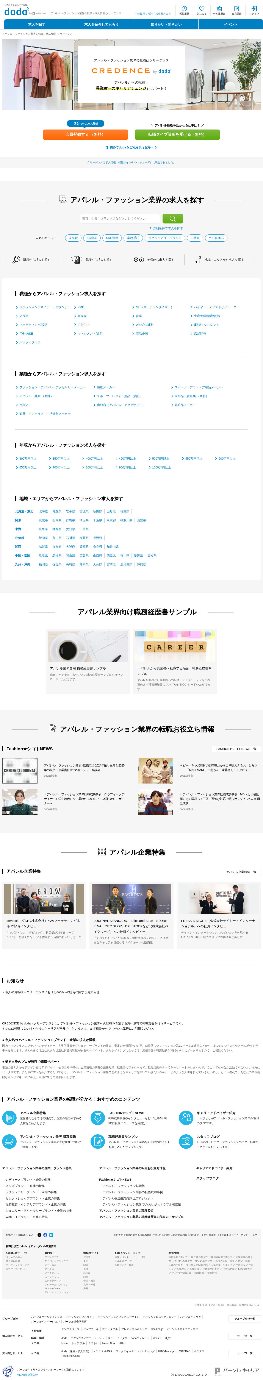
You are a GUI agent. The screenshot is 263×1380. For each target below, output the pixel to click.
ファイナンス (52, 1271)
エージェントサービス (18, 1263)
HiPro (122, 1341)
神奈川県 (126, 519)
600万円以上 (227, 458)
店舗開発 (200, 333)
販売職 (82, 315)
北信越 (19, 537)
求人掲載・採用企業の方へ (241, 1303)
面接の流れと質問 (224, 1259)
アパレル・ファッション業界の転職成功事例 (133, 1191)
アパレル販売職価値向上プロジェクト (128, 1197)
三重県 (84, 528)
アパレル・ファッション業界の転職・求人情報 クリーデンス (37, 33)
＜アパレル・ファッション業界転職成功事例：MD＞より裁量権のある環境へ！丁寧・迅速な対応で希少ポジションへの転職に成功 (220, 798)
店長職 (23, 315)
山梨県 (141, 519)
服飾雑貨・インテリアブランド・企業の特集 (36, 1203)
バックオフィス (30, 342)
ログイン (254, 13)
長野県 (97, 537)
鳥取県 (43, 555)
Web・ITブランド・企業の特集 (27, 1215)
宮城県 (84, 511)
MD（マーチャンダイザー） (155, 307)
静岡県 (56, 528)
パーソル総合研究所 (74, 1319)
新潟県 (43, 537)
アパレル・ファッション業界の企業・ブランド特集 (39, 1167)
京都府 (56, 546)
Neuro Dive (108, 1341)
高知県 (152, 555)
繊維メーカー (106, 387)
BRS (110, 1336)
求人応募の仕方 (203, 1259)
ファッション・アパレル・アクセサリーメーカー (52, 387)
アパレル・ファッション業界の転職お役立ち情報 (134, 1167)
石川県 (70, 537)
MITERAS (184, 1349)
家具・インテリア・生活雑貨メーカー (45, 413)
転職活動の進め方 (178, 1255)
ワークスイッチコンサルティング (135, 1349)
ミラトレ (93, 1341)
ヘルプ (253, 1233)
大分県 (97, 564)
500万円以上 (160, 458)
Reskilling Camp (70, 1354)
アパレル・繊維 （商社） (36, 395)
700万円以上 (61, 467)
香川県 (124, 555)
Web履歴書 (219, 13)
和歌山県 (113, 546)
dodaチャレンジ (140, 1336)
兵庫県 (84, 546)
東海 (18, 528)
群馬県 (70, 519)
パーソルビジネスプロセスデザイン (118, 1315)
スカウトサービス (15, 1267)
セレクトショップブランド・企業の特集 (33, 1197)
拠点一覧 (215, 1303)
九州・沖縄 (22, 564)
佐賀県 (56, 564)
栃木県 (56, 519)
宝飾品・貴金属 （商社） (192, 395)
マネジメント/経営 (90, 333)
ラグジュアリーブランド (165, 237)
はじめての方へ (14, 1255)
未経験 (73, 237)
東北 (85, 1259)
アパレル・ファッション (58, 1290)
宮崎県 (111, 564)
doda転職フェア (123, 1259)
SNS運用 (112, 237)
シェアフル (78, 1341)
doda (64, 1336)
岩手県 (70, 511)
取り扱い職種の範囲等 (175, 1233)
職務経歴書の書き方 (221, 1255)
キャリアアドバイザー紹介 (215, 1167)
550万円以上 (193, 458)
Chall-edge (157, 1327)
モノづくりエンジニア (56, 1259)
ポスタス (199, 1349)
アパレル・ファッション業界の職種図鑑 (126, 1209)
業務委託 (133, 237)
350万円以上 (61, 458)
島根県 (56, 555)
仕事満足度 (229, 1267)
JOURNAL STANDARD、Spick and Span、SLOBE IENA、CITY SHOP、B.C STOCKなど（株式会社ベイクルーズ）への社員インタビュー (131, 926)
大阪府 (70, 546)
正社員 (195, 237)
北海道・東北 (24, 511)
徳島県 (111, 555)
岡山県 (70, 555)
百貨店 (23, 404)
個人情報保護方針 (27, 1373)
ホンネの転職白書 (181, 1271)
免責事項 (226, 1233)
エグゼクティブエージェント (87, 1336)
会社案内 (199, 1303)
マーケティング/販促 (33, 324)
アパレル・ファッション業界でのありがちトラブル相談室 (142, 1203)
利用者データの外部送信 (202, 1233)
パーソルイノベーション (45, 1319)
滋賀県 (43, 546)
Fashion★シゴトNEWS (115, 1179)
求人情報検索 (13, 1259)
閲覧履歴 (184, 13)
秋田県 (97, 511)
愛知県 (70, 528)
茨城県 (43, 519)
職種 (37, 260)
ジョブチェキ (91, 1327)
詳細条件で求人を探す (168, 228)
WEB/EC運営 (145, 324)
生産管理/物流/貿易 (207, 315)
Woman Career (53, 1287)
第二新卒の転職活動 (197, 1263)
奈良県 (97, 546)
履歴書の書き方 (199, 1255)
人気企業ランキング (221, 1263)
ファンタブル (110, 1327)
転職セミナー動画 (124, 1263)
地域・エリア (229, 260)
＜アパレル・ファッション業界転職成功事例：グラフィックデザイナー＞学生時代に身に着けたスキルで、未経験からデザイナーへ (84, 798)
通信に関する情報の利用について (143, 1233)
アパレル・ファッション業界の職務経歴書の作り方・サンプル (141, 1215)
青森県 (56, 511)
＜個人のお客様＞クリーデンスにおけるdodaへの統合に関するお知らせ (50, 992)
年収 (164, 260)
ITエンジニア (52, 1255)
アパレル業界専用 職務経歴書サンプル (78, 668)
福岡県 (43, 564)
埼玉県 (84, 519)
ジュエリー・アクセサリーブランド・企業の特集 (39, 1209)
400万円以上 (94, 458)
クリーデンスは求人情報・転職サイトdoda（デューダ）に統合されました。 (131, 162)
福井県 (84, 537)
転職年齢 (194, 1267)
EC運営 (92, 237)
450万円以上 (127, 458)
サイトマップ (240, 1233)
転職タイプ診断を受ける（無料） (177, 134)
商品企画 (142, 333)
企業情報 (212, 1271)
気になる (202, 13)
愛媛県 (138, 555)
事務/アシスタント (206, 324)
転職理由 (181, 1267)
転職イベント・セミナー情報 (130, 1255)
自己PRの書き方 (183, 1259)
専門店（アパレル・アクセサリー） (121, 404)
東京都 (111, 519)
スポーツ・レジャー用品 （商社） (120, 395)
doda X (157, 1336)
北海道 (43, 511)
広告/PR (83, 324)
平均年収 (240, 1263)
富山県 (56, 537)
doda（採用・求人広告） (76, 1349)
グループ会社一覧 (244, 1317)
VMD (81, 307)
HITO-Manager (166, 1349)
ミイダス (122, 1336)
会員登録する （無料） (85, 134)
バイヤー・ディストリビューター (216, 307)
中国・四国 (22, 555)
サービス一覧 (244, 1334)
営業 (139, 315)
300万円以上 (27, 458)
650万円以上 (27, 467)
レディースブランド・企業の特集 (28, 1179)
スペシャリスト (53, 1275)
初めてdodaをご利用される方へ (131, 147)
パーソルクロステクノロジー (160, 1315)
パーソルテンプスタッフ (80, 1315)
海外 (85, 1287)
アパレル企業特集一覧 (241, 871)
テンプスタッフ (70, 1327)
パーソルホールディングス (46, 1315)
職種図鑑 (199, 1271)
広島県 (84, 555)
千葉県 (97, 519)
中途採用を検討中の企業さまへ (153, 13)
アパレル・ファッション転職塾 (124, 1185)
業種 (101, 260)
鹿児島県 (126, 564)
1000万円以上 (161, 467)
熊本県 (84, 564)
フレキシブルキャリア (134, 1327)
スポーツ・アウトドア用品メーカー (199, 387)
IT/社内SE (26, 333)
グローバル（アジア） (56, 1283)
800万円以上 (94, 467)
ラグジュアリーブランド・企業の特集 (31, 1191)
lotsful (64, 1341)
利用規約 (118, 1233)
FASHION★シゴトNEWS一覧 (236, 748)
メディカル (50, 1263)
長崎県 (70, 564)
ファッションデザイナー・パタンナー (45, 307)
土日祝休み (216, 237)
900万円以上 (127, 467)
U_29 (168, 1336)
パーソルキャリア (190, 1315)
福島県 (124, 511)
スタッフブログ (207, 1178)
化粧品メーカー (185, 404)
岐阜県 (43, 528)
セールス (49, 1267)
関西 (18, 546)
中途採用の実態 (211, 1267)
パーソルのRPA (103, 1349)
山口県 (97, 555)
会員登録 (236, 13)
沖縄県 (141, 564)
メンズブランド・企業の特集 (25, 1185)
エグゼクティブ (53, 1279)
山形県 (111, 511)
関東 (18, 519)
